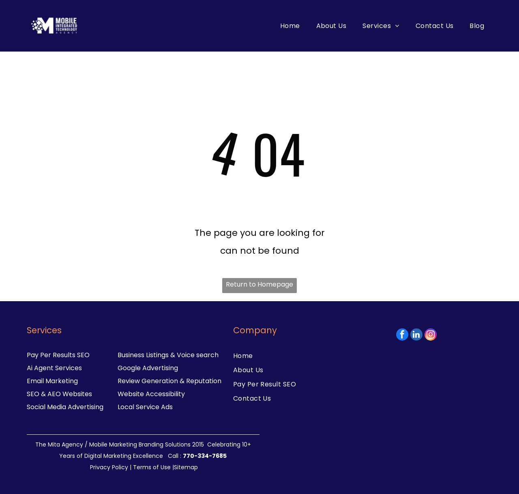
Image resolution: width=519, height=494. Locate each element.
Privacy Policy (109, 467)
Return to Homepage (259, 284)
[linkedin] (416, 335)
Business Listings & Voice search (168, 355)
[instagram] (431, 335)
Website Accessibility (151, 394)
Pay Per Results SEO (58, 355)
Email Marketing (52, 381)
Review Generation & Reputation (169, 381)
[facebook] (402, 335)
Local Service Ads (145, 407)
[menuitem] (290, 26)
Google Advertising (148, 368)
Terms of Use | (153, 467)
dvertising (87, 407)
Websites (77, 394)
